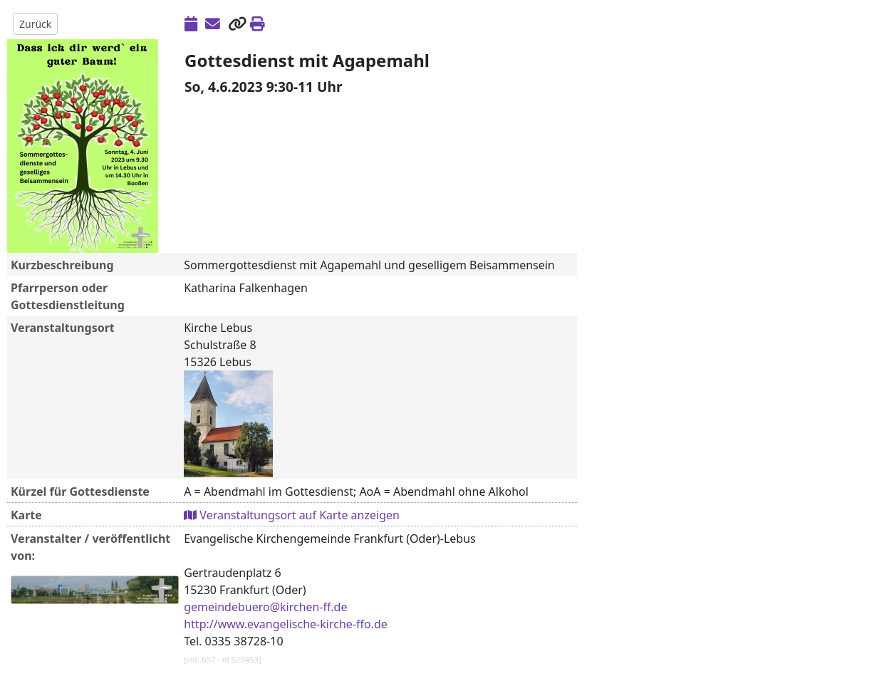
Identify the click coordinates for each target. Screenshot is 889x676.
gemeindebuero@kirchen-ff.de (265, 607)
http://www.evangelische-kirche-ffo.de (286, 624)
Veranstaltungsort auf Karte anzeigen (292, 515)
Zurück (35, 24)
